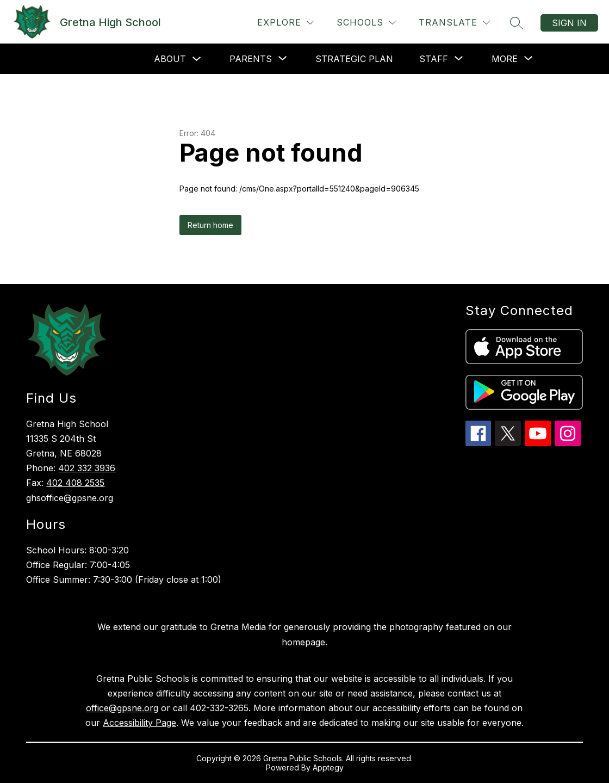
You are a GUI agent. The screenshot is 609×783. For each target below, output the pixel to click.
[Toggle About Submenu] (196, 59)
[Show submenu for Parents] (250, 58)
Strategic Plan (354, 58)
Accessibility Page (139, 722)
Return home (210, 225)
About (170, 58)
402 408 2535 (75, 482)
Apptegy (328, 767)
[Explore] (285, 22)
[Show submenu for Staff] (433, 58)
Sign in (569, 22)
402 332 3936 (86, 468)
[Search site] (516, 22)
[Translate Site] (454, 22)
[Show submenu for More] (505, 58)
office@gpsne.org (122, 707)
